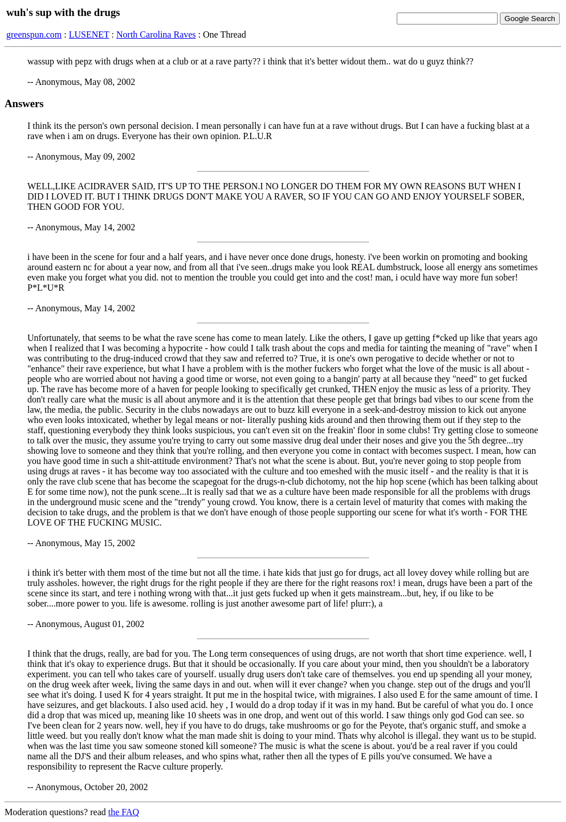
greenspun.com (34, 34)
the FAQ (123, 812)
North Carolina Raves (156, 34)
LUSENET (89, 34)
